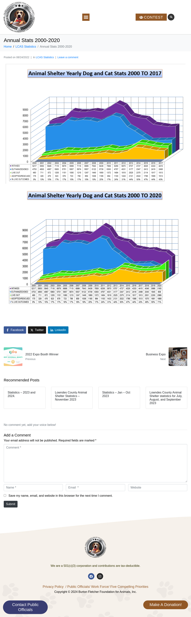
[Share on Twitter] (37, 330)
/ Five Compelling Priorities (128, 587)
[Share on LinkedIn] (58, 330)
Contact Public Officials (25, 607)
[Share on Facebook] (15, 330)
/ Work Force (98, 587)
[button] (86, 17)
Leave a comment (67, 57)
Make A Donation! (166, 604)
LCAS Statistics (45, 57)
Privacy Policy (53, 587)
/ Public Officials (77, 587)
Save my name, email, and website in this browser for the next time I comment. (60, 495)
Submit (10, 504)
